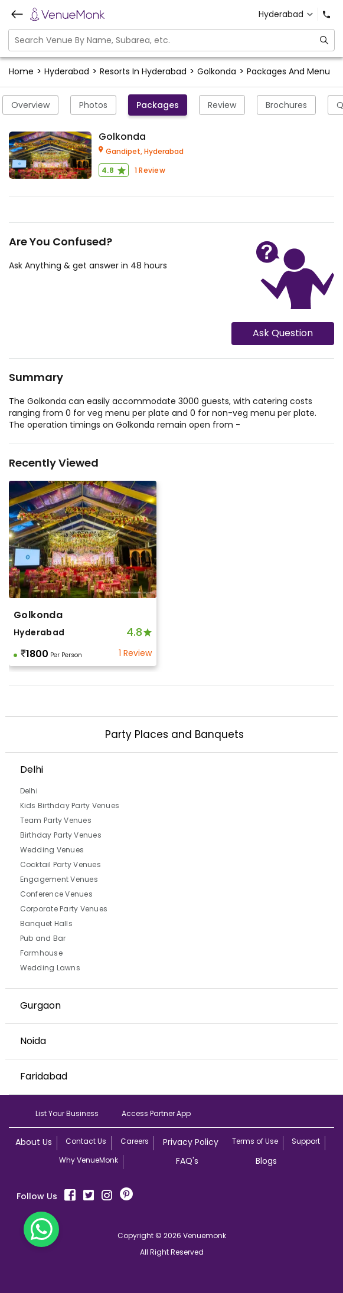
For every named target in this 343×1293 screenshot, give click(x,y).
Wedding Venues (52, 850)
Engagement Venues (59, 879)
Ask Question (283, 333)
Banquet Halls (46, 923)
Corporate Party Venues (64, 909)
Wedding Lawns (50, 968)
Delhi (29, 791)
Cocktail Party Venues (60, 864)
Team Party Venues (56, 820)
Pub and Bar (43, 938)
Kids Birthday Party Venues (70, 805)
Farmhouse (41, 953)
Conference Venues (56, 894)
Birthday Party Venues (61, 835)
